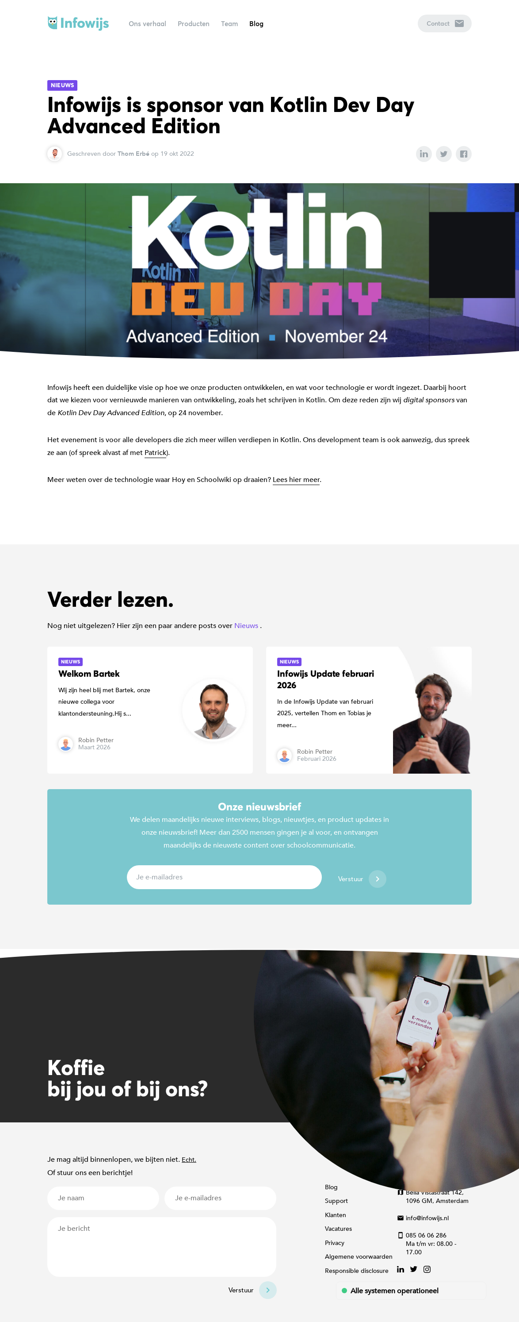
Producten (194, 23)
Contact (445, 23)
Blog (256, 23)
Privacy (334, 1243)
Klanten (335, 1215)
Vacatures (338, 1229)
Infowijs (78, 23)
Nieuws (62, 85)
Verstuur (350, 879)
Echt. (189, 1160)
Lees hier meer (296, 480)
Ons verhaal (147, 23)
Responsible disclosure (357, 1271)
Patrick (155, 453)
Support (336, 1201)
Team (229, 23)
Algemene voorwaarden (359, 1257)
